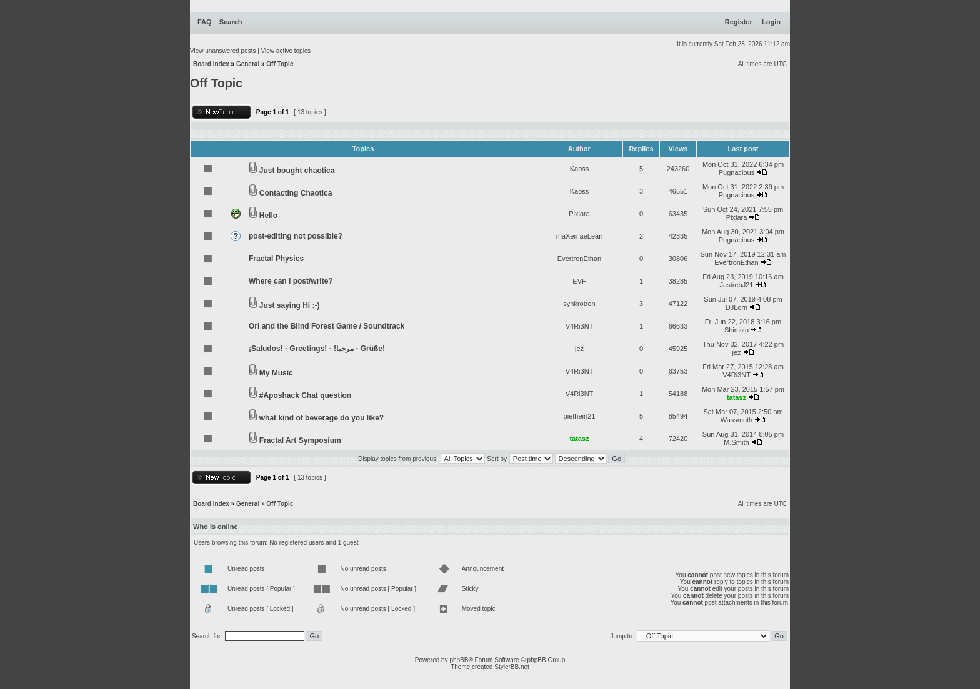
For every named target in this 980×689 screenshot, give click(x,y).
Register (738, 22)
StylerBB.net (511, 666)
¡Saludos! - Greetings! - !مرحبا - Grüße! (317, 348)
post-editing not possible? (295, 236)
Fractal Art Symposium (300, 440)
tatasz (736, 397)
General (247, 64)
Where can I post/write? (291, 281)
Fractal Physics (276, 258)
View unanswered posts (223, 50)
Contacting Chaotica (295, 193)
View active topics (286, 50)
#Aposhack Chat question (305, 395)
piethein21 (580, 416)
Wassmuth (737, 420)
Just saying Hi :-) (289, 305)
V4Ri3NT (580, 326)
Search (230, 22)
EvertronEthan (579, 258)
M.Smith (736, 442)
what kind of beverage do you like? (321, 418)
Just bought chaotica (297, 170)
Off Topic (279, 64)
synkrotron (579, 303)
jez (579, 348)
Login (771, 22)
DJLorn (737, 307)
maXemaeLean (579, 236)
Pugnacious (737, 172)
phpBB (458, 660)
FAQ (205, 22)
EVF (579, 281)
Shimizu (736, 330)
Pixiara (579, 213)
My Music (276, 373)
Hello (268, 215)
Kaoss (579, 168)
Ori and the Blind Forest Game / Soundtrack (326, 326)
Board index (211, 64)
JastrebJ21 (737, 285)
